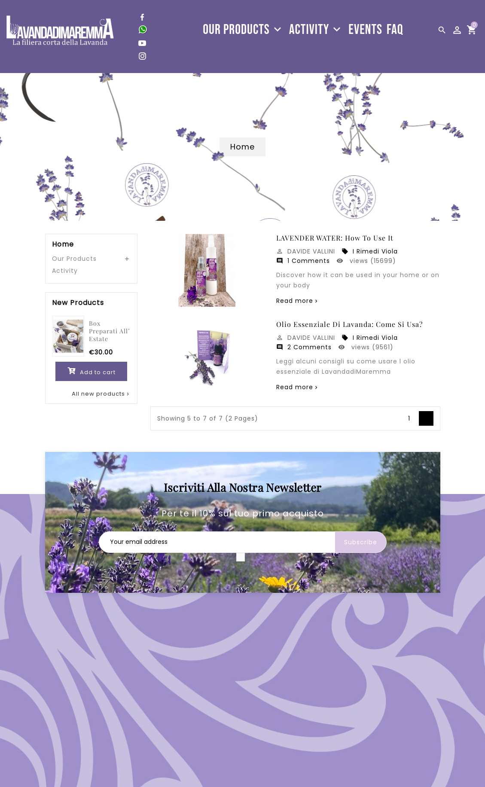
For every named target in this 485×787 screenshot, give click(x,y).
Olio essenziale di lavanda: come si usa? (349, 324)
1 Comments (303, 260)
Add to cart (91, 370)
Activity (65, 270)
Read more (294, 300)
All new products (101, 394)
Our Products (74, 258)
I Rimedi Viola (370, 251)
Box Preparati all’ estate (109, 331)
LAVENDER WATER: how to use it (334, 238)
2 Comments (304, 347)
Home (63, 244)
